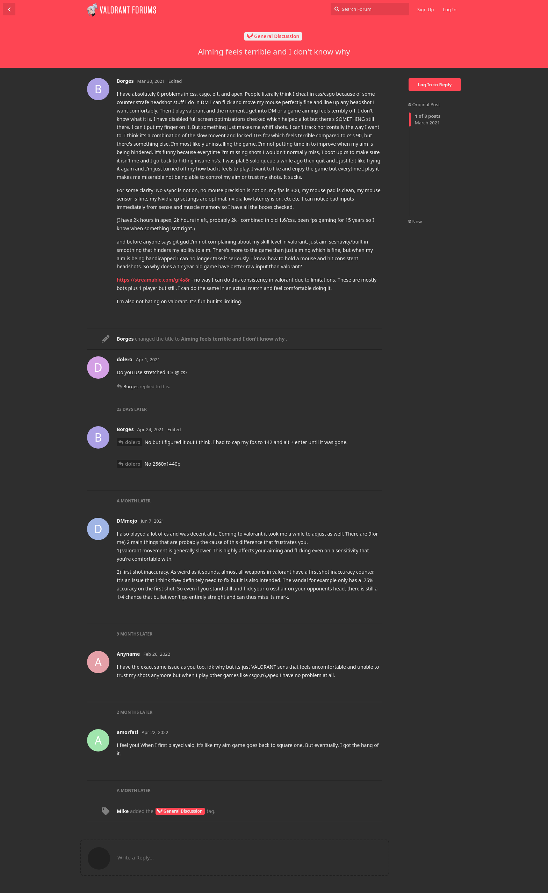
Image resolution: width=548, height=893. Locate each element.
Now (415, 221)
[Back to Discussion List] (9, 9)
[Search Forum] (370, 9)
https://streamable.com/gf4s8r (153, 279)
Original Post (424, 104)
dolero (132, 442)
